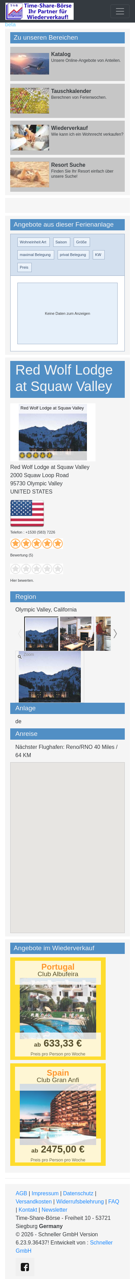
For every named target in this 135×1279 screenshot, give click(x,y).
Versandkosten (34, 1201)
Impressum (45, 1193)
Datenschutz (78, 1193)
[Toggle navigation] (120, 11)
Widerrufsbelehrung (80, 1201)
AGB (21, 1193)
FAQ (113, 1201)
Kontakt (28, 1210)
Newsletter (55, 1210)
